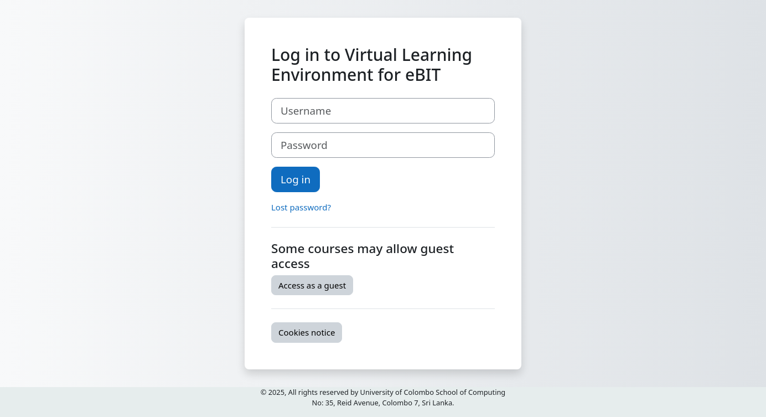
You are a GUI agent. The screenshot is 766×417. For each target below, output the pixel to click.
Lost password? (301, 207)
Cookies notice (306, 332)
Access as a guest (312, 285)
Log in (295, 179)
